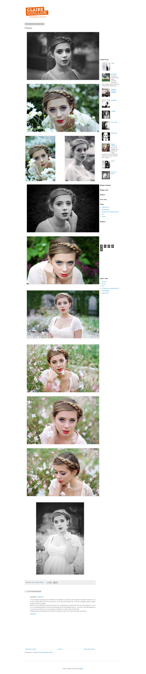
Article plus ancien (89, 649)
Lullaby (113, 111)
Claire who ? (105, 207)
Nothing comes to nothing (114, 91)
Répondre (33, 614)
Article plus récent (30, 649)
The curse (114, 122)
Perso (103, 216)
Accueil (60, 649)
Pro (103, 214)
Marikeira (114, 100)
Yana (112, 63)
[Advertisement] (123, 39)
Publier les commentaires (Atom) (43, 652)
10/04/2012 (40, 597)
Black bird (114, 133)
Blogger (81, 668)
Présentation (105, 209)
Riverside (114, 74)
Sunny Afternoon (114, 145)
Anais (112, 161)
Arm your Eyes (114, 172)
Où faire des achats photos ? (110, 212)
